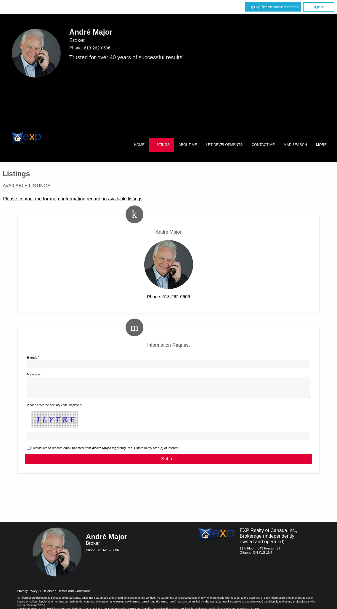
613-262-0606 (97, 48)
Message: (34, 374)
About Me (188, 145)
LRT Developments (224, 145)
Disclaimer (48, 594)
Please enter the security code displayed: (54, 408)
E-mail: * (33, 357)
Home (139, 145)
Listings (161, 145)
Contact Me (263, 145)
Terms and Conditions (74, 594)
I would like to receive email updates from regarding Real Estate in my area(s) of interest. (105, 451)
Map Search (295, 145)
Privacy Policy (27, 594)
